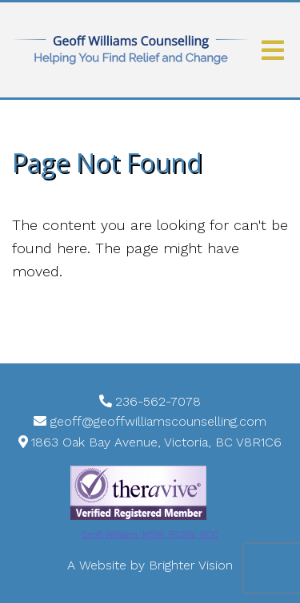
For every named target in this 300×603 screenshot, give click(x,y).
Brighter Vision (191, 565)
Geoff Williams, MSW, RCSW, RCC (149, 534)
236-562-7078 (158, 401)
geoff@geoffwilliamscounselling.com (158, 421)
